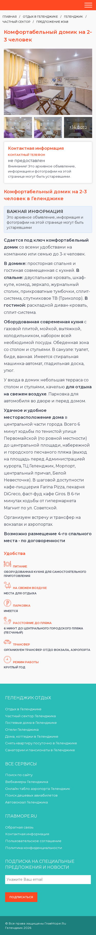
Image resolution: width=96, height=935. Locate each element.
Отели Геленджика (22, 729)
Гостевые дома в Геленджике (31, 723)
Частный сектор (16, 22)
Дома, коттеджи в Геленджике (31, 736)
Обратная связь (19, 827)
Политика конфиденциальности (33, 848)
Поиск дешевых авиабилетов (31, 795)
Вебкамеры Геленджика (26, 782)
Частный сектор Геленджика (30, 716)
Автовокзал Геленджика (26, 802)
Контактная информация (27, 834)
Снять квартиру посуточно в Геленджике (41, 743)
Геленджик (73, 16)
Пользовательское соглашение (33, 841)
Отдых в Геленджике (40, 16)
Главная (10, 16)
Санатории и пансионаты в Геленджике (40, 750)
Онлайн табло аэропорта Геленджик (37, 789)
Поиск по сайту (19, 775)
